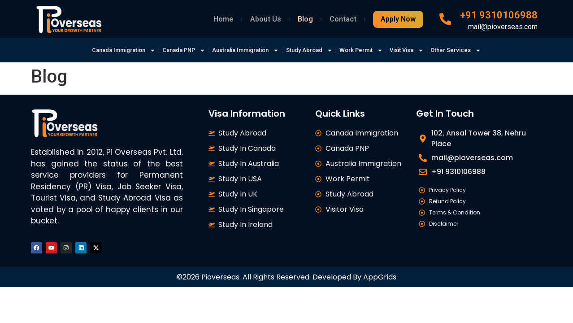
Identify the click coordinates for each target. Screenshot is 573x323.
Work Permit (373, 50)
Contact (343, 19)
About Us (265, 19)
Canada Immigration (99, 50)
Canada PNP (168, 50)
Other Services (482, 50)
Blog (305, 19)
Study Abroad (313, 50)
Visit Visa (426, 50)
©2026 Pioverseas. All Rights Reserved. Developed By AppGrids (286, 280)
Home (223, 19)
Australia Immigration (240, 50)
